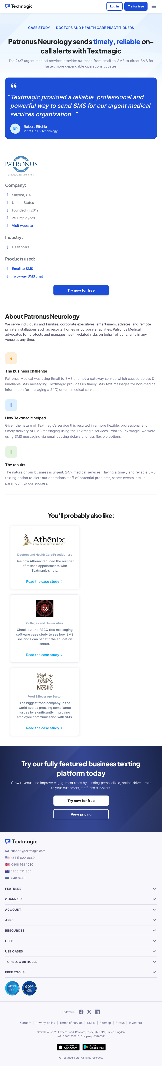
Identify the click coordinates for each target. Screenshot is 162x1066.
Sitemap (105, 1022)
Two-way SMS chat (27, 276)
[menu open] (154, 6)
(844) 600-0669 (23, 857)
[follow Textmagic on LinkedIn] (97, 1012)
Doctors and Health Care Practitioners (95, 28)
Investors (135, 1022)
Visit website (22, 225)
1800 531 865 (21, 871)
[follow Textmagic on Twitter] (89, 1012)
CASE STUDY (39, 28)
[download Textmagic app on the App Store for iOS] (68, 1047)
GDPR (91, 1022)
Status (120, 1022)
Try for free (136, 6)
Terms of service (71, 1022)
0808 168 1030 (22, 864)
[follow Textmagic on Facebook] (81, 1012)
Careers (25, 1022)
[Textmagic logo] (81, 841)
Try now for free (81, 290)
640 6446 (18, 878)
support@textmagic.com (28, 851)
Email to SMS (22, 268)
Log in (114, 6)
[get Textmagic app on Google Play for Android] (94, 1047)
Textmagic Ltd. (71, 1057)
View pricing (81, 814)
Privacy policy (45, 1022)
